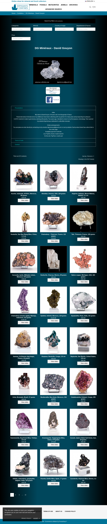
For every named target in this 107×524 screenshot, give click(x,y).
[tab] (53, 108)
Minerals (33, 5)
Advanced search (53, 9)
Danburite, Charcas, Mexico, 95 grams (53, 275)
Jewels (64, 5)
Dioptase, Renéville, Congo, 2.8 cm (53, 356)
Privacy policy (26, 518)
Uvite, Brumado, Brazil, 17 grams (24, 397)
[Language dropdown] (90, 1)
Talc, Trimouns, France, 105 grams (83, 234)
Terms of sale (19, 140)
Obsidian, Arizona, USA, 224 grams (53, 193)
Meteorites (53, 5)
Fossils (43, 5)
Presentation (19, 108)
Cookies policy (70, 511)
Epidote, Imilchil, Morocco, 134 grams (53, 316)
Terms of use (48, 511)
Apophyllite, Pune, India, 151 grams (83, 316)
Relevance (90, 156)
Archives (73, 5)
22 (25, 495)
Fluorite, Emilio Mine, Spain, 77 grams (53, 478)
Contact (17, 144)
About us (59, 511)
